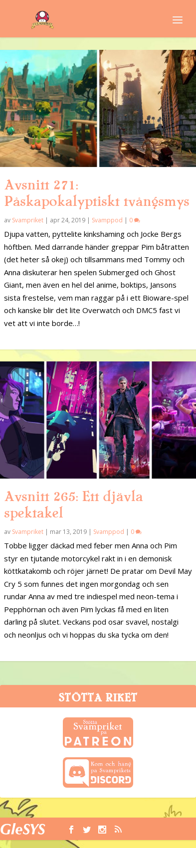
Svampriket (27, 220)
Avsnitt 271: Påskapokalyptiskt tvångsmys (96, 193)
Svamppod (107, 220)
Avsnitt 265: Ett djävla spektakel (73, 504)
